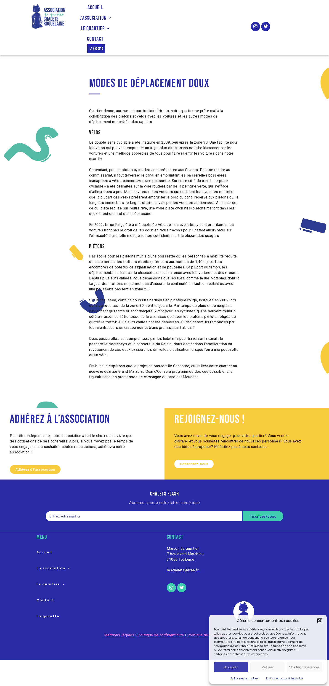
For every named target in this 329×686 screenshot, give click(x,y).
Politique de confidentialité (284, 678)
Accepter (231, 667)
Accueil (101, 11)
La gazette (160, 22)
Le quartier (181, 11)
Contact (216, 11)
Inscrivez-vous (263, 494)
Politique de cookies (244, 678)
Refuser (267, 667)
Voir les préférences (304, 667)
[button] (320, 620)
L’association (138, 11)
